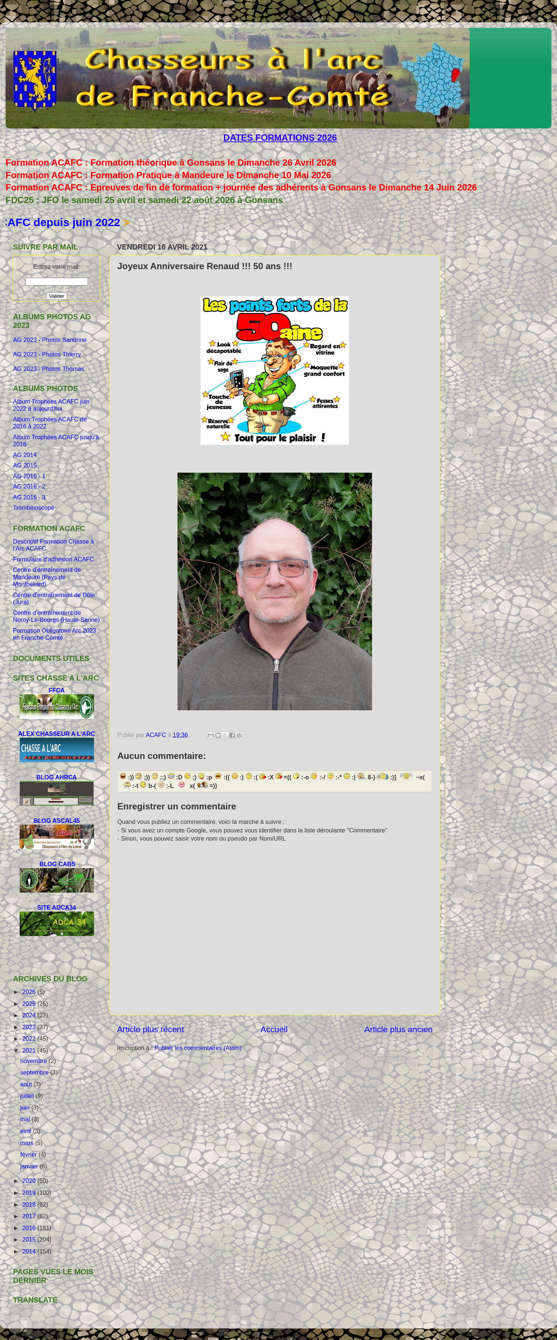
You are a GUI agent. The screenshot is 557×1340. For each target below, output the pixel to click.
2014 (30, 1251)
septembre (35, 1072)
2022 (30, 1038)
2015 (30, 1239)
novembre (34, 1060)
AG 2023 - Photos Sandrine (50, 339)
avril (26, 1131)
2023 (30, 1027)
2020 (30, 1180)
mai (26, 1119)
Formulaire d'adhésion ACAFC (53, 559)
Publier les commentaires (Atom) (198, 1047)
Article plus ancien (398, 1029)
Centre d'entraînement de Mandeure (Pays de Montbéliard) (47, 576)
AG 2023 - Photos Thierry (48, 354)
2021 (30, 1050)
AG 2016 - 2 (29, 486)
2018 (30, 1204)
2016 (30, 1228)
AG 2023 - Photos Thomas (48, 368)
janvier (29, 1166)
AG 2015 (25, 465)
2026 (30, 991)
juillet (27, 1095)
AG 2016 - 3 (29, 497)
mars (27, 1143)
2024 (30, 1015)
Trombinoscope (33, 507)
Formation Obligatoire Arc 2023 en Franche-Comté (54, 634)
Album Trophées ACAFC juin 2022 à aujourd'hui (51, 405)
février (29, 1154)
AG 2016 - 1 (29, 476)
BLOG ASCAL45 (56, 820)
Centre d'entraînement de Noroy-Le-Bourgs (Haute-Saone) (56, 616)
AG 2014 (25, 454)
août (26, 1084)
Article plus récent (150, 1029)
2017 (30, 1216)
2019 (30, 1192)
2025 (30, 1003)
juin (25, 1107)
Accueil (274, 1029)
